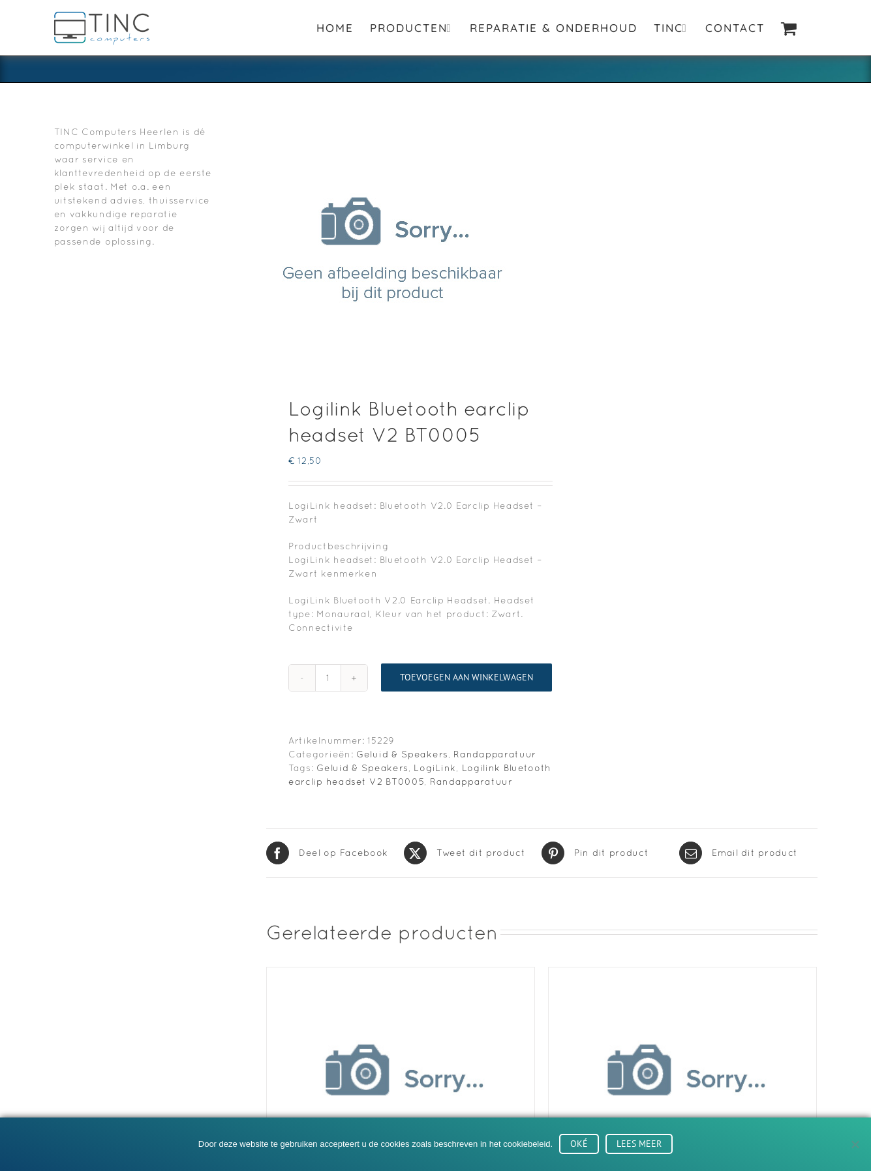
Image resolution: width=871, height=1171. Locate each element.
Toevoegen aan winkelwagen (466, 677)
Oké (579, 1143)
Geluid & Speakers (402, 754)
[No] (854, 1144)
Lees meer (639, 1143)
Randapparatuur (494, 754)
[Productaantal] (328, 678)
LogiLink (435, 768)
